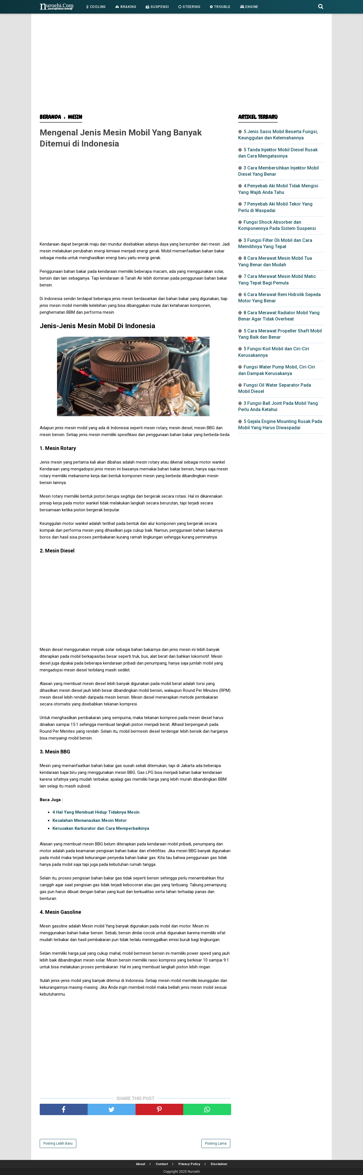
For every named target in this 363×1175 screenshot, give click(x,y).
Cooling (96, 7)
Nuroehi (194, 1172)
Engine (249, 7)
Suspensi (157, 7)
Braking (125, 7)
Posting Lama (216, 1143)
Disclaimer (219, 1164)
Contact (162, 1164)
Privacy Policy (189, 1164)
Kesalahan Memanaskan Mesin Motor (89, 820)
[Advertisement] (181, 65)
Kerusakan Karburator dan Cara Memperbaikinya (100, 828)
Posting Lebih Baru (58, 1143)
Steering (189, 7)
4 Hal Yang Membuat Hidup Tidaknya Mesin (96, 812)
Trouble (220, 7)
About (140, 1164)
